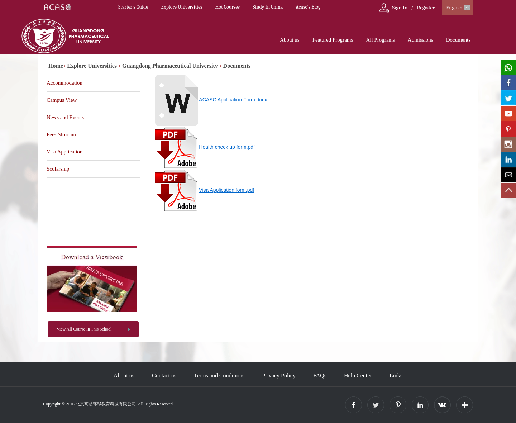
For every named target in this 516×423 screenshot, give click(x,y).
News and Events (65, 117)
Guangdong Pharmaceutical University (170, 66)
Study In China (268, 7)
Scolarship (58, 169)
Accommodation (64, 83)
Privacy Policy (279, 375)
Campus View (62, 100)
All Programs (380, 40)
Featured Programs (332, 40)
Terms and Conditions (219, 375)
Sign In (399, 7)
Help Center (358, 375)
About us (290, 40)
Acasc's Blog (308, 7)
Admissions (420, 40)
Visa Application (64, 152)
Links (396, 375)
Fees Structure (62, 134)
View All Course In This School (84, 329)
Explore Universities (181, 7)
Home (55, 66)
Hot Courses (227, 7)
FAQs (319, 375)
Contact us (164, 375)
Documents (458, 40)
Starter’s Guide (133, 7)
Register (426, 7)
